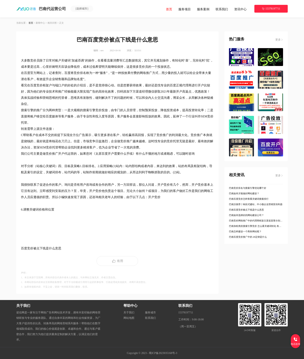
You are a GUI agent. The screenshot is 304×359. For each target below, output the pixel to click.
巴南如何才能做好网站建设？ (244, 193)
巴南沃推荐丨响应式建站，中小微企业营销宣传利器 (255, 204)
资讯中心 (240, 9)
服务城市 (150, 312)
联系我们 (222, 9)
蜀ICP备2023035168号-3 (163, 353)
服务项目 (184, 9)
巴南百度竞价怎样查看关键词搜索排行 (249, 199)
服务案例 (203, 9)
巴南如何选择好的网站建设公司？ (246, 215)
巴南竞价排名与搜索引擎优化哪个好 (247, 188)
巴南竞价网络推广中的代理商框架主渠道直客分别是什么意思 (256, 220)
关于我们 (129, 312)
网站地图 (129, 318)
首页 (169, 9)
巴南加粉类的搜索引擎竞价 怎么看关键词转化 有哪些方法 (256, 226)
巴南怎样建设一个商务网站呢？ (245, 231)
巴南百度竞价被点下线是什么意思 (246, 209)
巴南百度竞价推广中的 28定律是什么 (248, 237)
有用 (117, 261)
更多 (279, 39)
